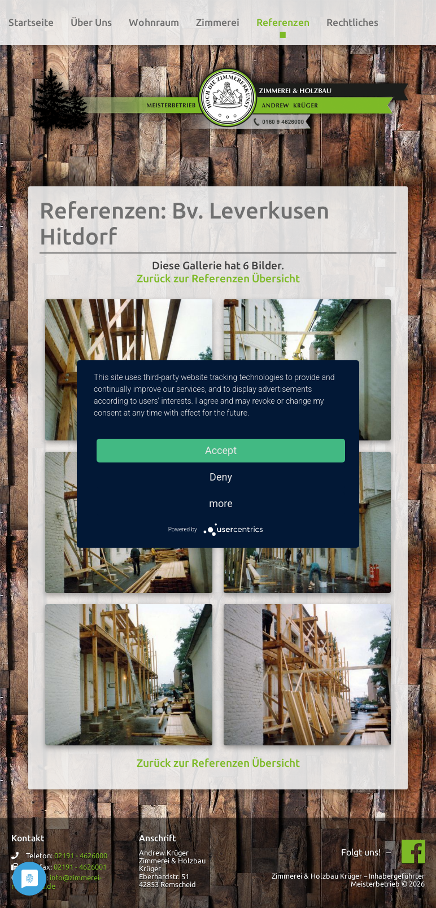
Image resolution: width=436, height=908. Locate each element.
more (221, 503)
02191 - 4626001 (80, 867)
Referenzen (282, 22)
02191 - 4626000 (80, 855)
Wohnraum (154, 22)
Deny (221, 477)
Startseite (31, 22)
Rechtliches (352, 22)
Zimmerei (217, 22)
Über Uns (91, 22)
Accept (221, 450)
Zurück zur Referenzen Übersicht (218, 278)
